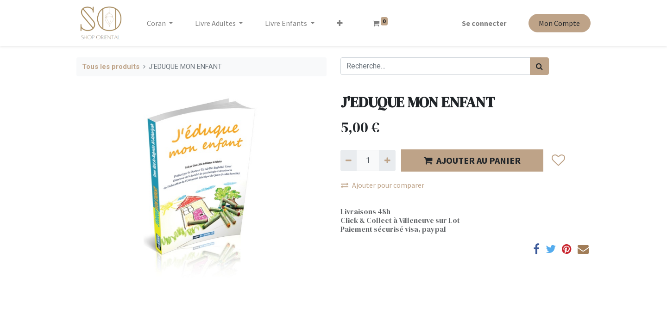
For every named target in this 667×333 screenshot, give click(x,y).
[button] (340, 23)
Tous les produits (110, 67)
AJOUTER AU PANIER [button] (472, 160)
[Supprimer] (348, 160)
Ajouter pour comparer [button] (382, 185)
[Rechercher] (539, 66)
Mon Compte (559, 23)
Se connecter (484, 23)
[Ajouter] (387, 160)
